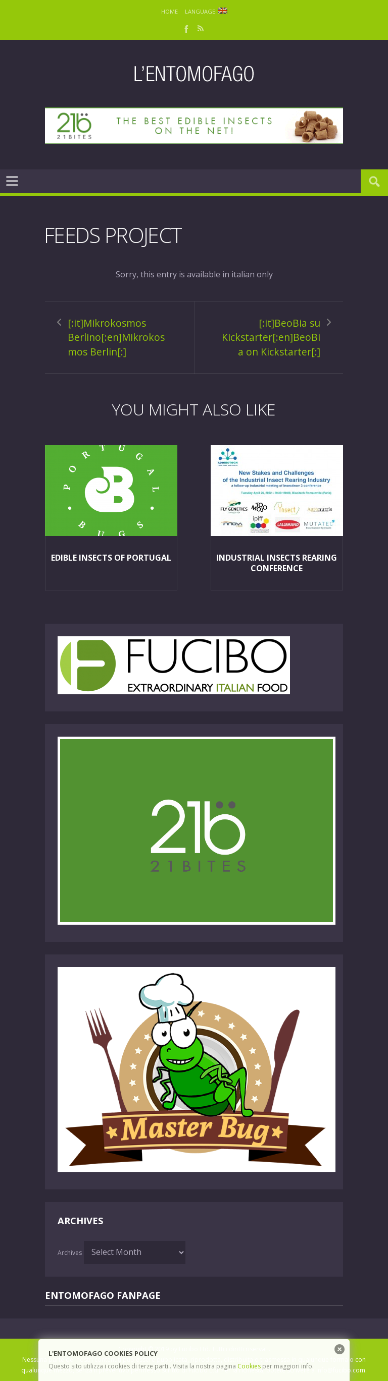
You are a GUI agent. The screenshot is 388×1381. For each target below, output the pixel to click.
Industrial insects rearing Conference (276, 563)
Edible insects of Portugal (111, 557)
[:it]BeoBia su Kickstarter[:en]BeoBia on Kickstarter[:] (271, 337)
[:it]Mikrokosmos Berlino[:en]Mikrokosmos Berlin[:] (116, 337)
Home (169, 11)
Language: (206, 11)
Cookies (249, 1366)
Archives (70, 1252)
